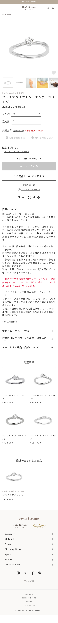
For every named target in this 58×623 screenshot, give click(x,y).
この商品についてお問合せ (29, 177)
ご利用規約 (29, 606)
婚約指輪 (11, 14)
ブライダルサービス (42, 300)
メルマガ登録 (29, 585)
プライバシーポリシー (29, 610)
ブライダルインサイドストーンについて (24, 152)
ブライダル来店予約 (14, 323)
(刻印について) (21, 130)
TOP (4, 14)
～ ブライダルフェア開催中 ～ (29, 2)
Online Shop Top (29, 599)
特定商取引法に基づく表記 (29, 603)
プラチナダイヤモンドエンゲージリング (15, 398)
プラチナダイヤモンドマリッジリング (43, 439)
